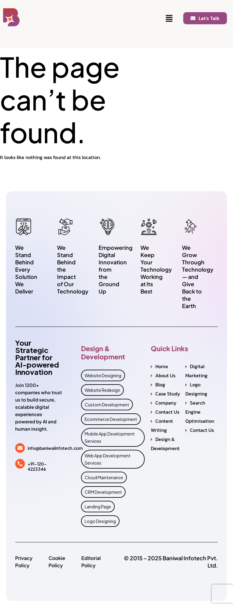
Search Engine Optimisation (199, 412)
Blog (160, 384)
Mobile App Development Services (110, 437)
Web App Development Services (107, 459)
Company (166, 402)
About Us (165, 375)
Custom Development (107, 404)
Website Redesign (102, 390)
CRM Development (103, 492)
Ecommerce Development (111, 419)
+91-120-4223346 (37, 466)
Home (161, 366)
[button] (169, 18)
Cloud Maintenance (104, 477)
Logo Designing (100, 521)
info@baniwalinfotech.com (55, 448)
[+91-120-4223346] (20, 464)
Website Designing (103, 375)
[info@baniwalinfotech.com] (20, 448)
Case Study (167, 393)
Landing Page (98, 506)
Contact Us (167, 411)
